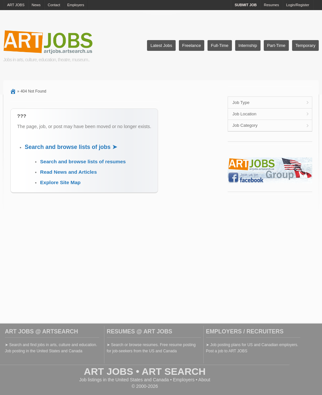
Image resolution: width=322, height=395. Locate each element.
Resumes (271, 5)
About (204, 379)
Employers (75, 5)
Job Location (244, 113)
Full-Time (220, 45)
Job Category (244, 125)
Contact (54, 5)
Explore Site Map (60, 182)
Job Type (240, 102)
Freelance (191, 45)
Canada (161, 379)
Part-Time (276, 45)
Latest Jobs (161, 45)
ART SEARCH (174, 371)
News (36, 5)
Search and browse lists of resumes (83, 161)
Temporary (305, 45)
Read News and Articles (68, 172)
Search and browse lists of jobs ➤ (71, 147)
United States (129, 379)
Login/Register (297, 5)
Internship (247, 45)
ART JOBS (15, 5)
